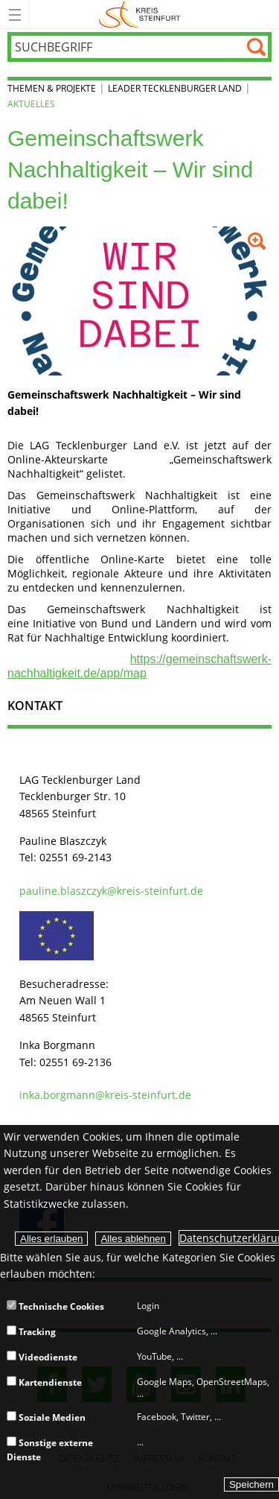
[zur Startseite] (139, 26)
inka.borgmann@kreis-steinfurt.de (105, 1095)
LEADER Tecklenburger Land (175, 88)
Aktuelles (31, 104)
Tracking (31, 1331)
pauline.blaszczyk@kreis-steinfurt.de (111, 891)
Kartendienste (44, 1382)
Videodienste (42, 1357)
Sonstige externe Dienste (50, 1449)
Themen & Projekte (51, 88)
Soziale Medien (46, 1417)
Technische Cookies (55, 1306)
